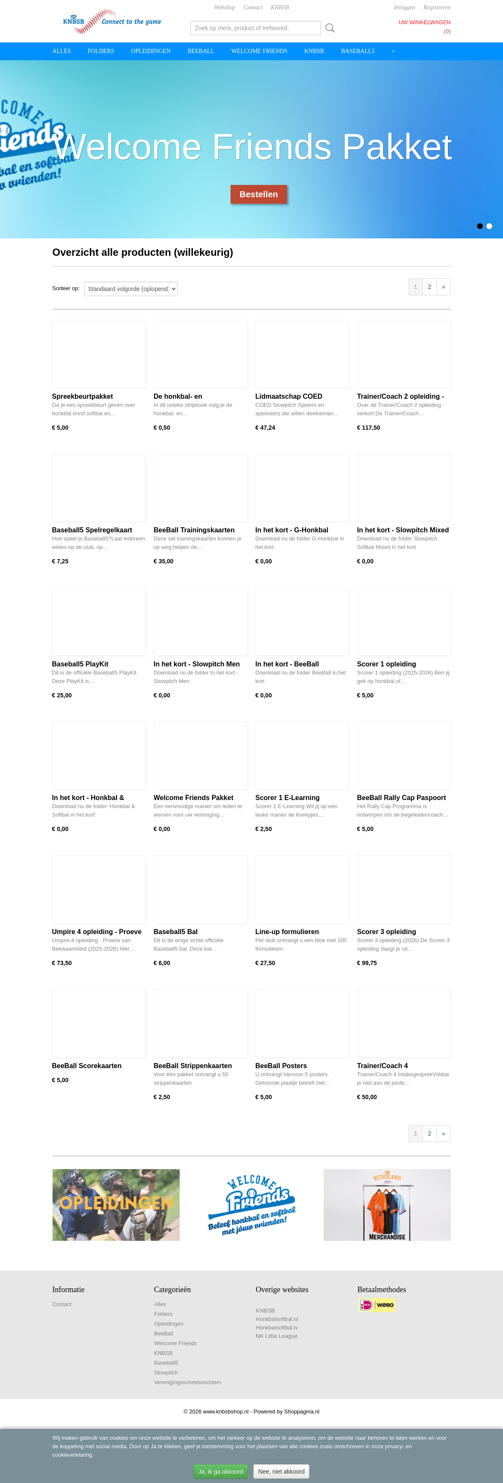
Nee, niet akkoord (281, 1471)
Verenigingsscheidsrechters (188, 1382)
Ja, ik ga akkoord (220, 1471)
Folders (101, 51)
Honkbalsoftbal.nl (277, 1319)
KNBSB (280, 7)
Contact (253, 7)
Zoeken (328, 28)
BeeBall (201, 51)
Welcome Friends (259, 51)
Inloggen (404, 7)
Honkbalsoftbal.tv (277, 1327)
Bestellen (258, 194)
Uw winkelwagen (425, 22)
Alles (62, 51)
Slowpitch (166, 1372)
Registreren (436, 7)
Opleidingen (150, 51)
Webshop (224, 7)
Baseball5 (358, 51)
